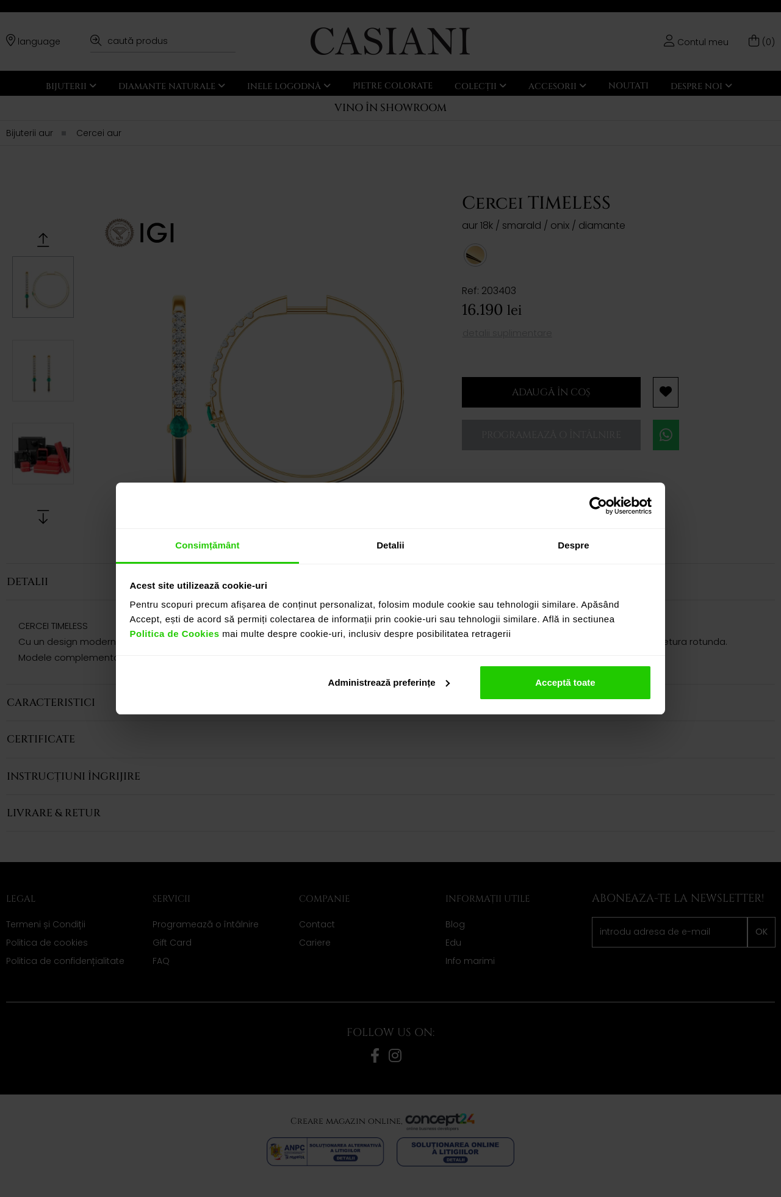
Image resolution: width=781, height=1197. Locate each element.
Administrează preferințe (389, 682)
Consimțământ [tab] (207, 545)
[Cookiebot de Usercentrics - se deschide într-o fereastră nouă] (598, 506)
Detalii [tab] (390, 545)
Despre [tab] (573, 545)
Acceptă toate (565, 682)
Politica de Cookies (175, 633)
